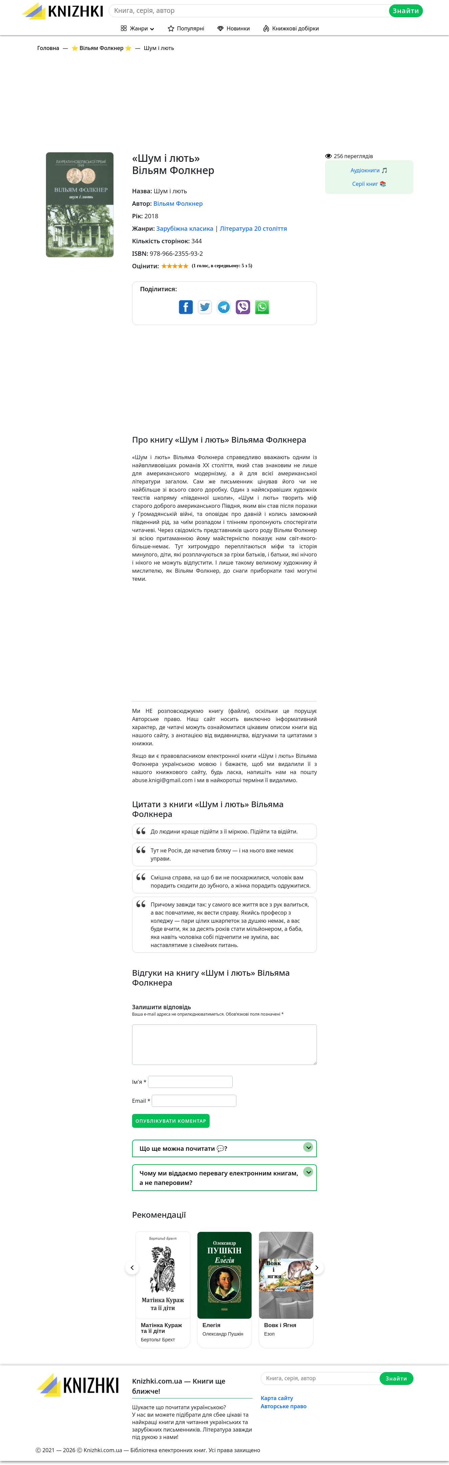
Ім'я (139, 1082)
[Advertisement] (229, 104)
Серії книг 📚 (369, 184)
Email (141, 1100)
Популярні (191, 28)
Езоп (269, 1337)
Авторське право (284, 1410)
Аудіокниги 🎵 (369, 170)
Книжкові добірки (295, 28)
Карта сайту (277, 1402)
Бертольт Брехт (158, 1343)
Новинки (238, 28)
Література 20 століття (253, 228)
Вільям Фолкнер (178, 203)
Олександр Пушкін (222, 1337)
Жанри (139, 28)
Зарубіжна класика (184, 228)
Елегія (211, 1329)
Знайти (407, 10)
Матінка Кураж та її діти (161, 1332)
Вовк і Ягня (280, 1329)
